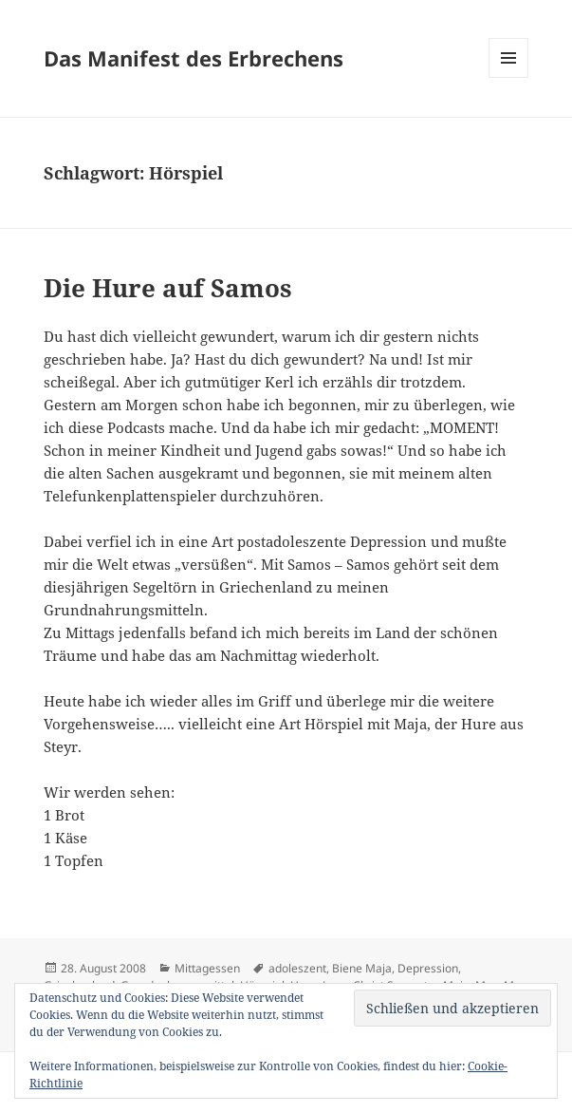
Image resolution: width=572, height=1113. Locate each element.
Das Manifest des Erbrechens (193, 58)
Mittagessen (207, 968)
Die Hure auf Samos (168, 288)
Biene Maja (362, 968)
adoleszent (297, 968)
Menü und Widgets (508, 77)
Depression (427, 968)
